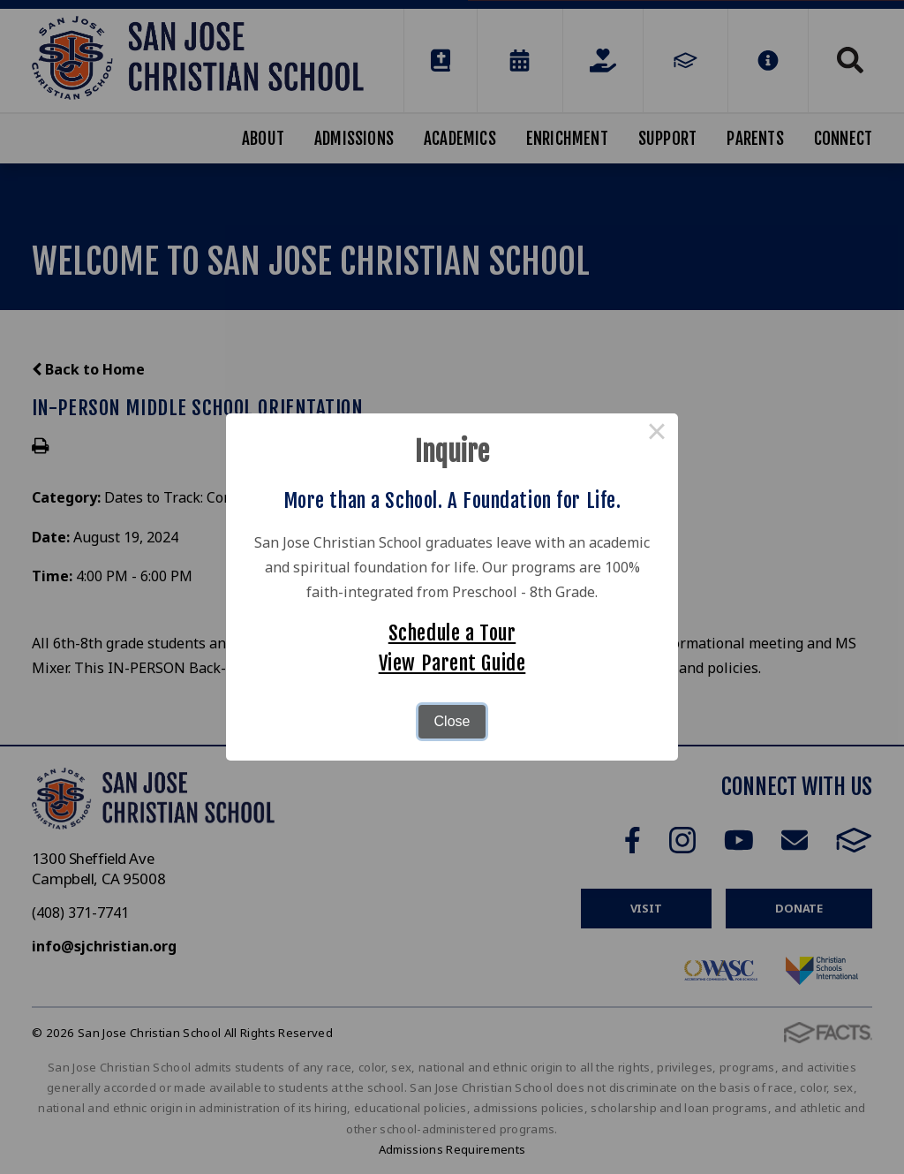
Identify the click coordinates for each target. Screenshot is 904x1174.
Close (452, 721)
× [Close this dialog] (656, 434)
